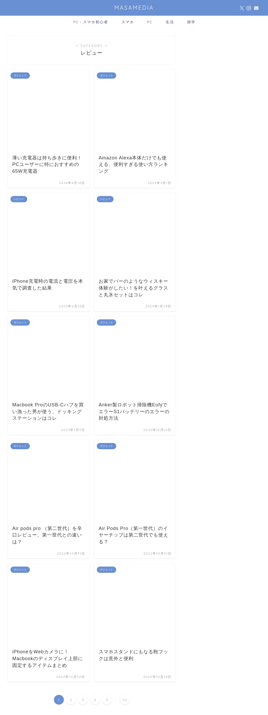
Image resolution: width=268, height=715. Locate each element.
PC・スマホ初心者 (90, 22)
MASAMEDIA (134, 7)
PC (150, 22)
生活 (170, 22)
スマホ (127, 22)
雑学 (191, 22)
